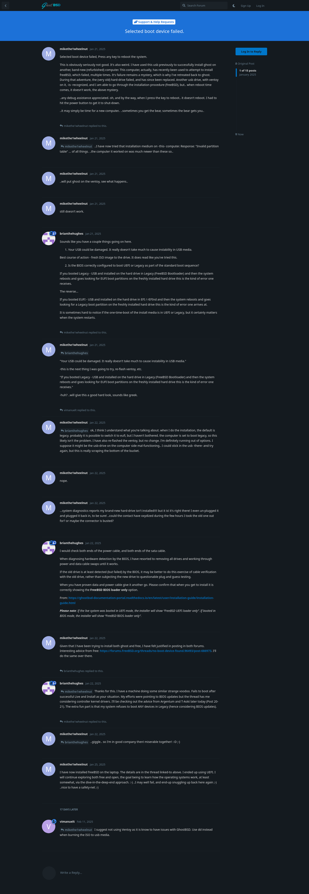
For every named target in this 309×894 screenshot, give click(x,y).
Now (239, 134)
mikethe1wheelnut (78, 146)
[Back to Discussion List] (5, 5)
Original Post (244, 63)
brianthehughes (76, 353)
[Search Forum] (204, 5)
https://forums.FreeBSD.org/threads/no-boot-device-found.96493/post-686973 (155, 651)
